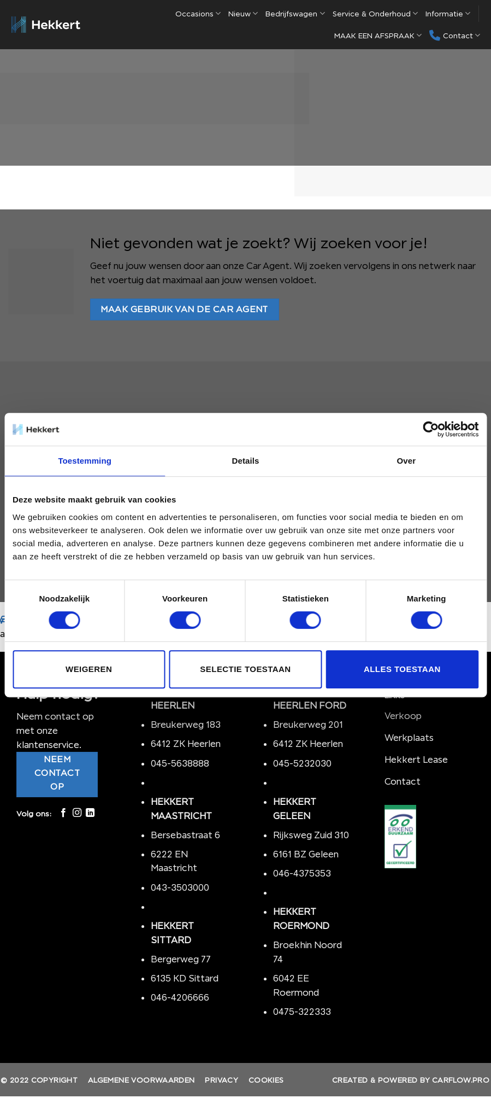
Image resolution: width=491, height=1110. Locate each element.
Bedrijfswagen (294, 13)
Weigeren (89, 669)
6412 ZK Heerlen (186, 743)
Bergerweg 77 (181, 959)
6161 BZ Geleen (306, 854)
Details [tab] (245, 460)
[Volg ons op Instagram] (77, 813)
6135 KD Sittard (184, 978)
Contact (454, 35)
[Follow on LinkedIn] (90, 813)
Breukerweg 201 (308, 724)
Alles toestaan (402, 669)
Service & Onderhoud (375, 13)
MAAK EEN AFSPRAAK (378, 35)
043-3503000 (180, 887)
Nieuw (243, 13)
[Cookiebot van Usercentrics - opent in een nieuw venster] (430, 429)
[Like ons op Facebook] (63, 813)
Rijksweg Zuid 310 (312, 834)
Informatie (447, 13)
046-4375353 (302, 873)
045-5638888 (180, 763)
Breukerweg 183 (186, 724)
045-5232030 (302, 763)
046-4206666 (180, 997)
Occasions (198, 13)
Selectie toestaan (245, 669)
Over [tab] (406, 460)
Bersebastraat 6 (185, 834)
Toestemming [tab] (84, 460)
